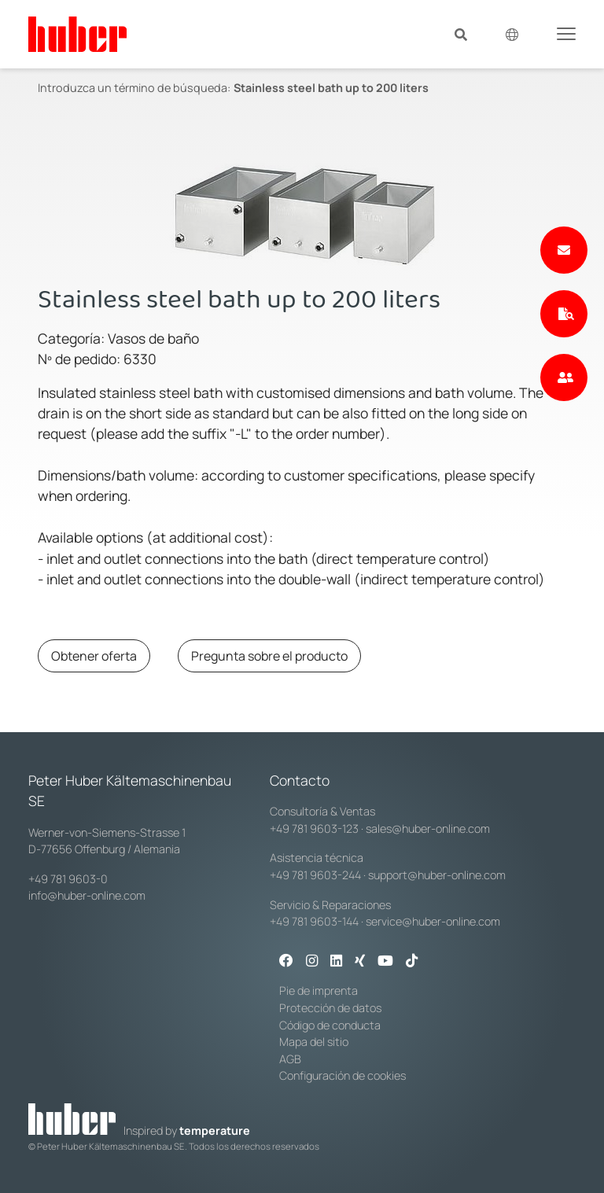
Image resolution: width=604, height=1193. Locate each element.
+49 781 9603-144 (314, 921)
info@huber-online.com (86, 895)
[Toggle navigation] (566, 33)
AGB (290, 1058)
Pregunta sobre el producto (269, 656)
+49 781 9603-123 (314, 828)
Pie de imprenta (318, 990)
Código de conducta (330, 1025)
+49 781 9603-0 (68, 878)
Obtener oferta (94, 656)
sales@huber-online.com (428, 828)
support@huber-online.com (437, 874)
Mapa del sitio (313, 1041)
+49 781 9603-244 (315, 874)
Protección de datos (330, 1007)
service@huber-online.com (433, 921)
